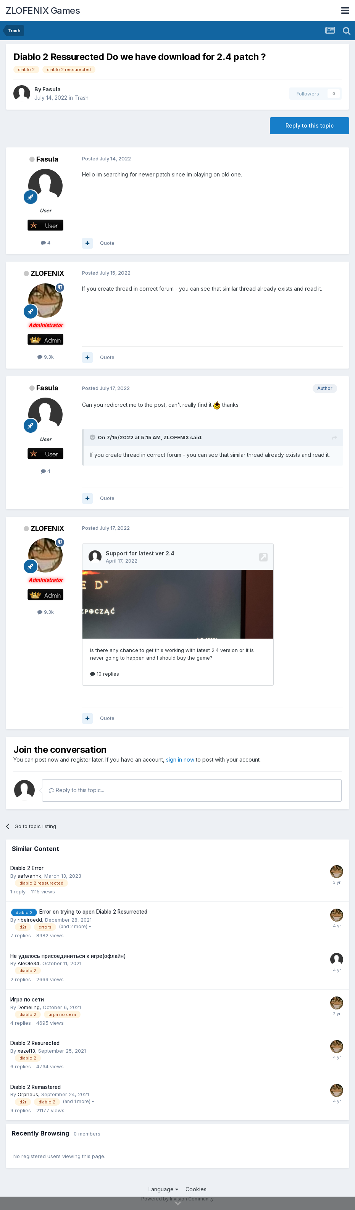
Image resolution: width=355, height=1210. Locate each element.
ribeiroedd (30, 920)
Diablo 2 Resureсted (35, 1043)
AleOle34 (28, 963)
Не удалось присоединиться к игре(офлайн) (68, 956)
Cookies (196, 1189)
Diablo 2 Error (27, 868)
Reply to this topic (310, 125)
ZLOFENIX (47, 273)
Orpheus (28, 1094)
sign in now (180, 759)
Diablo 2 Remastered (35, 1087)
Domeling (29, 1007)
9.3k (45, 357)
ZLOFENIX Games (43, 10)
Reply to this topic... (76, 790)
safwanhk (29, 876)
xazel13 (26, 1051)
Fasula (51, 89)
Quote (107, 243)
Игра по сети (27, 999)
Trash (81, 97)
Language (163, 1189)
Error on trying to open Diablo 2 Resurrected (93, 912)
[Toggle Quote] (93, 437)
